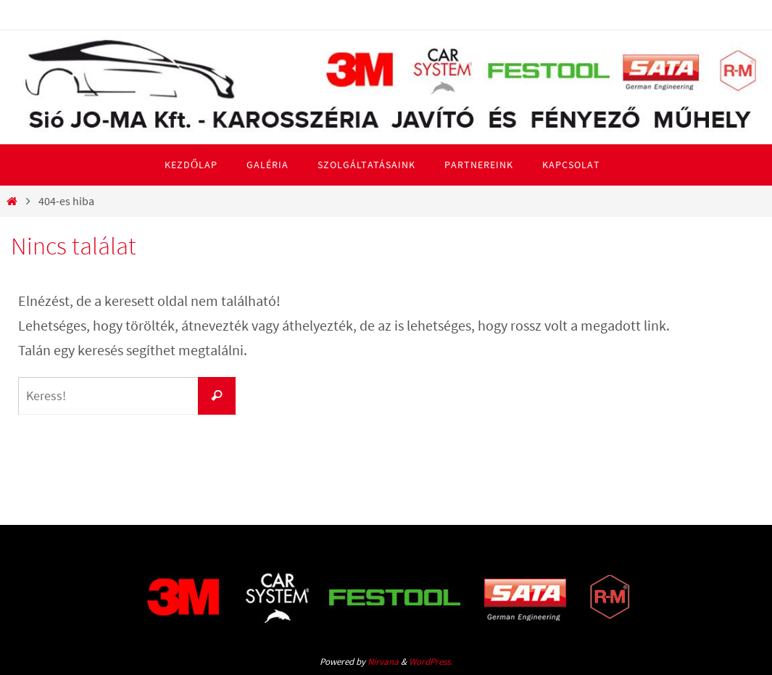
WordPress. (430, 661)
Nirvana (383, 661)
